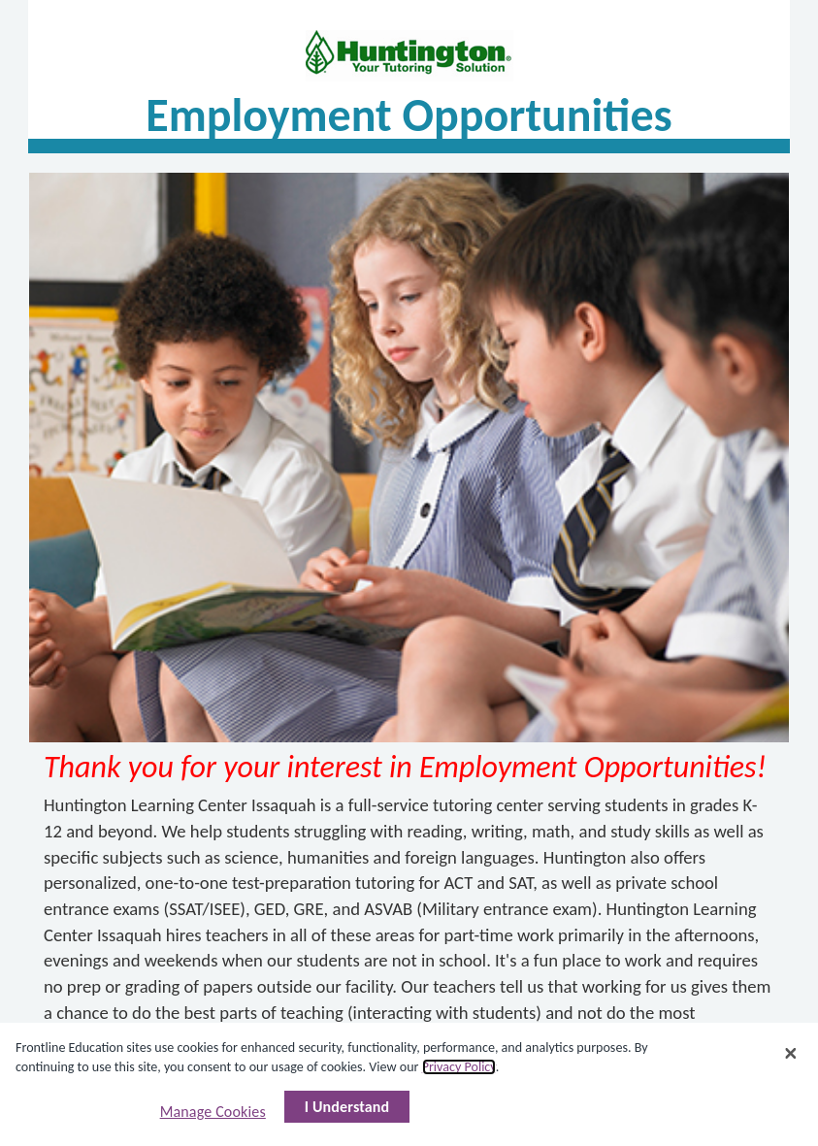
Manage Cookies (213, 1111)
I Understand (347, 1106)
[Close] (791, 1054)
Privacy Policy (459, 1067)
